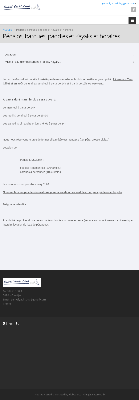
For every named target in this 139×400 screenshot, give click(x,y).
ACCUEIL (7, 29)
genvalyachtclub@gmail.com (118, 3)
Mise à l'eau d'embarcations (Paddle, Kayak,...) (33, 61)
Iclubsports (75, 394)
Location (10, 54)
